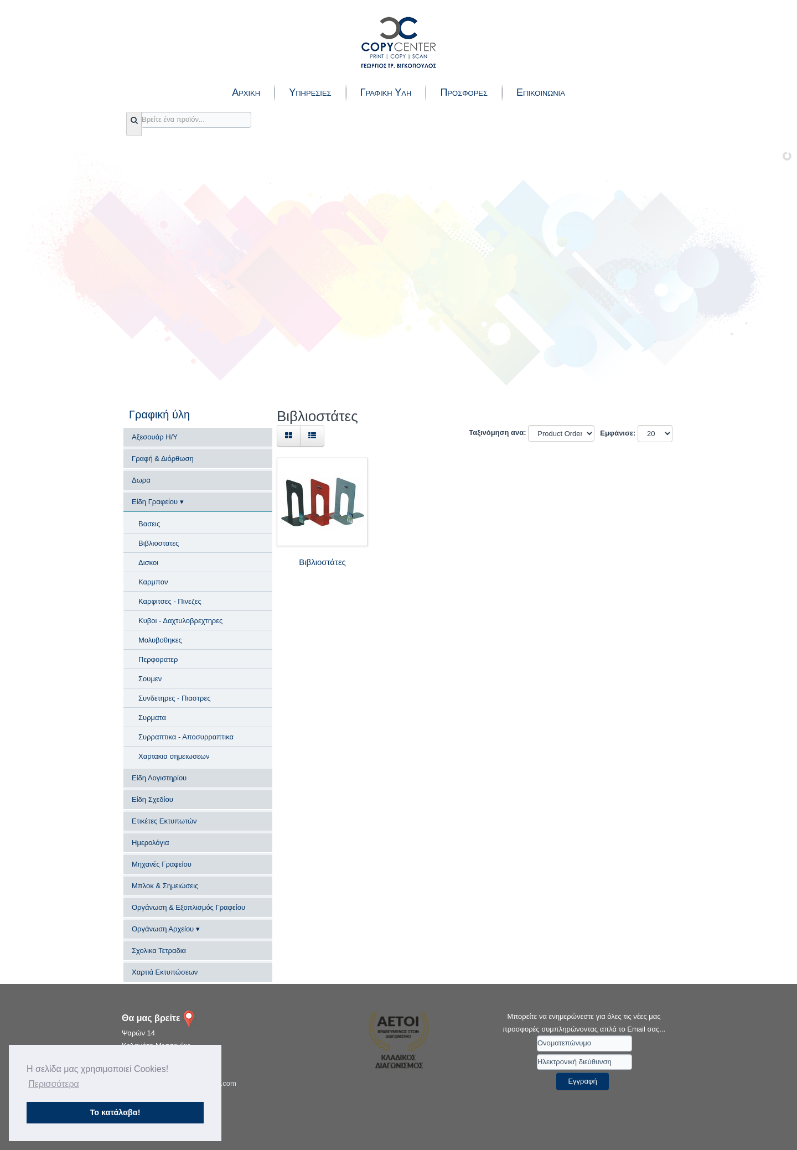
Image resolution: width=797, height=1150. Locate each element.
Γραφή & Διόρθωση (163, 458)
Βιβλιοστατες (158, 543)
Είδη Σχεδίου (152, 799)
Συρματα (152, 717)
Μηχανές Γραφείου (162, 864)
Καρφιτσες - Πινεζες (169, 601)
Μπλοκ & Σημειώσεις (165, 886)
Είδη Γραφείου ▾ (158, 502)
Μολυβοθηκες (160, 640)
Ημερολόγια (150, 842)
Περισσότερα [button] (53, 1084)
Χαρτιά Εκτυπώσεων (165, 972)
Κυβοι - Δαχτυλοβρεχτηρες (180, 621)
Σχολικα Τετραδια (159, 950)
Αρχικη (246, 92)
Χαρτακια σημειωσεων (173, 756)
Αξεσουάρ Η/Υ (155, 437)
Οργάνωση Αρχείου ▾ (166, 929)
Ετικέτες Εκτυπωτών (164, 821)
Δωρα (141, 480)
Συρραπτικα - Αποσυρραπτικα (186, 737)
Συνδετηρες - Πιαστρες (174, 698)
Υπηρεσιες (310, 92)
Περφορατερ (158, 659)
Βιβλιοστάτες (322, 562)
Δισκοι (148, 562)
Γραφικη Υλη (386, 92)
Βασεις (149, 524)
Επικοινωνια (540, 92)
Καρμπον (153, 582)
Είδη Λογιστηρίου (159, 778)
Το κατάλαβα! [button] (115, 1112)
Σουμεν (150, 679)
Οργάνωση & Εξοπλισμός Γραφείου (188, 907)
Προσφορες (464, 92)
